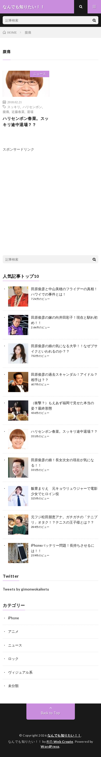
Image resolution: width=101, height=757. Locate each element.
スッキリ (13, 106)
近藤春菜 (18, 111)
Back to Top (50, 713)
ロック (13, 658)
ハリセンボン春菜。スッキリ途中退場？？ (26, 121)
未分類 (13, 686)
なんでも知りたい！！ (64, 735)
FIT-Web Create (60, 742)
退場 (30, 111)
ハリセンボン (32, 106)
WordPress (50, 746)
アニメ (13, 631)
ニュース (39, 74)
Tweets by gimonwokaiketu (26, 589)
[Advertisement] (48, 205)
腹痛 (6, 111)
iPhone (13, 618)
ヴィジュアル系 (20, 672)
